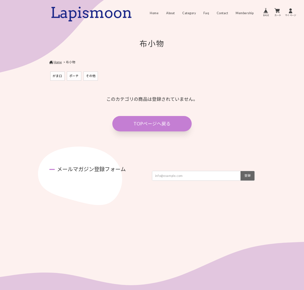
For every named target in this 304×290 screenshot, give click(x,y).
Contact (222, 13)
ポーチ (74, 76)
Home (154, 13)
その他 (90, 76)
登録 (247, 175)
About (170, 13)
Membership (244, 13)
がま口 (57, 76)
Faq (206, 13)
